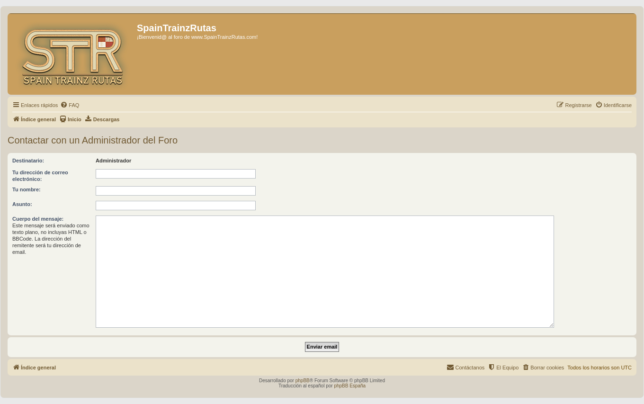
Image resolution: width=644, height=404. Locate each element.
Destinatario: (28, 160)
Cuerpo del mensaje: (37, 219)
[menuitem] (69, 105)
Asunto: (22, 204)
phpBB (302, 380)
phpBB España (350, 385)
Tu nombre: (26, 189)
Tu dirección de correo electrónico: (40, 176)
